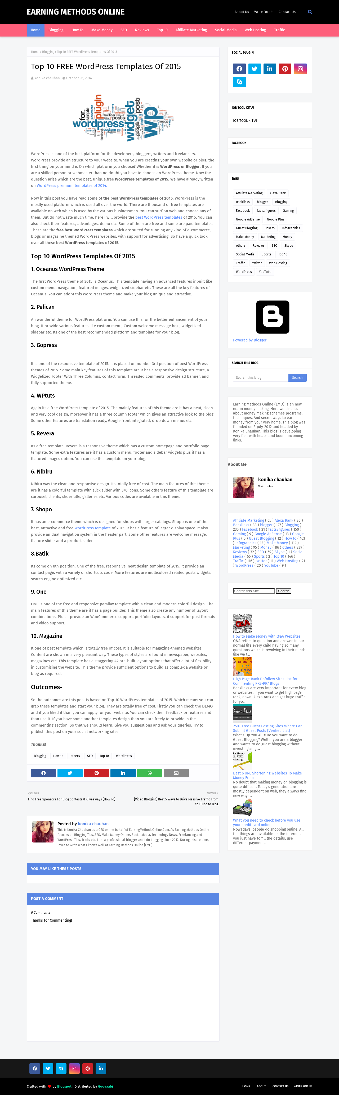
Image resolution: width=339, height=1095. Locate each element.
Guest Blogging (246, 228)
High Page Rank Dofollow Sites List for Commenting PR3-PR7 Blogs (265, 681)
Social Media (245, 254)
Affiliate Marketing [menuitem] (191, 30)
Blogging (48, 52)
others (75, 756)
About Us (242, 12)
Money (287, 237)
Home (35, 52)
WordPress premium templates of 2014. (72, 185)
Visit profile (265, 486)
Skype (288, 245)
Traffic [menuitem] (279, 30)
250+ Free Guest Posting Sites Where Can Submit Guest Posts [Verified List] (267, 728)
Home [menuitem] (36, 30)
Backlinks (243, 202)
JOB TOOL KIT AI (245, 121)
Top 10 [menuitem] (162, 30)
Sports (266, 254)
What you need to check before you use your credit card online (266, 822)
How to (58, 756)
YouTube (265, 272)
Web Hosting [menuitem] (255, 30)
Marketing (268, 237)
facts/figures (266, 211)
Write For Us (263, 12)
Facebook (243, 211)
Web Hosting (278, 263)
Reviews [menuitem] (142, 30)
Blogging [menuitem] (56, 30)
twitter (257, 263)
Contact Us (287, 12)
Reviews (259, 245)
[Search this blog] (260, 378)
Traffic (240, 263)
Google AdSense (248, 219)
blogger (262, 202)
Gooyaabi (105, 1086)
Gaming (288, 211)
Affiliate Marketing (249, 193)
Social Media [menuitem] (226, 30)
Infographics (291, 228)
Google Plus (275, 219)
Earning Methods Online (76, 12)
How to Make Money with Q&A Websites (267, 636)
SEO (90, 756)
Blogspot (64, 1086)
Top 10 (104, 756)
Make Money (245, 237)
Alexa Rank (278, 193)
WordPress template (93, 528)
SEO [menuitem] (124, 30)
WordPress (124, 756)
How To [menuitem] (77, 30)
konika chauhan (47, 78)
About (261, 1086)
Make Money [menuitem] (102, 30)
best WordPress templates (158, 217)
